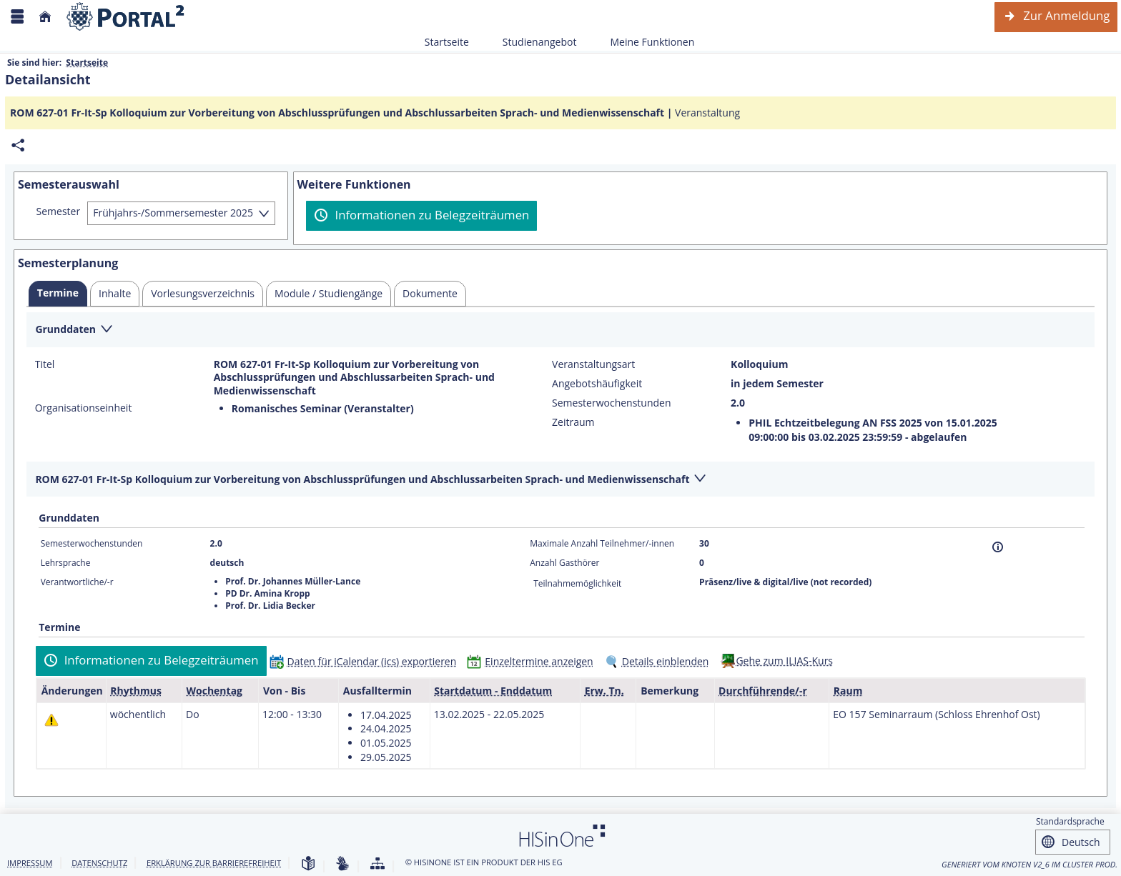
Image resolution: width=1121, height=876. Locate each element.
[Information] (998, 547)
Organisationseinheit (83, 408)
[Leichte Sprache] (308, 864)
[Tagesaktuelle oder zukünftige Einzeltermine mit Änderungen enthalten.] (51, 720)
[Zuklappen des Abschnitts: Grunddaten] (560, 330)
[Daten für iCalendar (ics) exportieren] (366, 661)
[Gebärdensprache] (342, 864)
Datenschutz (99, 862)
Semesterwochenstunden (611, 403)
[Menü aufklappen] (17, 16)
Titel (45, 364)
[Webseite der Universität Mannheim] (126, 17)
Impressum (30, 862)
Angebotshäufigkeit (597, 383)
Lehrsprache (66, 563)
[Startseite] (45, 17)
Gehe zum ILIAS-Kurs (784, 660)
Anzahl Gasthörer (564, 563)
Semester (58, 211)
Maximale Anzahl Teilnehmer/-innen (602, 543)
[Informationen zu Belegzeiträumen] (421, 216)
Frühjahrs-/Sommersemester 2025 (173, 212)
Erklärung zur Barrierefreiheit (214, 862)
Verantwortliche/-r (77, 582)
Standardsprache (1070, 821)
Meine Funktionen (644, 42)
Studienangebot (532, 42)
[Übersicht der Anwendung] (377, 864)
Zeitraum (573, 422)
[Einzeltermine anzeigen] (533, 661)
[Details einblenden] (660, 661)
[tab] (58, 294)
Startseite (447, 42)
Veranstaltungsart (593, 364)
